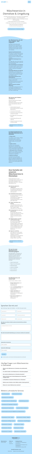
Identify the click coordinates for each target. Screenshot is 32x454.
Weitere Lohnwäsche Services (12, 391)
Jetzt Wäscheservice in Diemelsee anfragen (16, 29)
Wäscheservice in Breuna (6, 427)
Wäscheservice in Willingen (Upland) (8, 420)
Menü (29, 1)
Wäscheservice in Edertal (19, 424)
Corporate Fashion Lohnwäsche (22, 407)
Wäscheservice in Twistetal (7, 431)
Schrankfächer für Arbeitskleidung (21, 442)
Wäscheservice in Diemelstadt (20, 431)
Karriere (10, 442)
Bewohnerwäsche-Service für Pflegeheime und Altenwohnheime (13, 411)
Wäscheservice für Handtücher (7, 397)
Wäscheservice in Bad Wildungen (24, 420)
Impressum (11, 443)
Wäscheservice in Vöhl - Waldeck (8, 417)
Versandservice (18, 443)
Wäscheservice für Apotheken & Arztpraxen (9, 404)
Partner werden (3, 442)
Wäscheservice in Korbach (6, 424)
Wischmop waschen (5, 393)
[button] (16, 368)
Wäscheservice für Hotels (16, 393)
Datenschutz (10, 451)
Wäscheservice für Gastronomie (7, 407)
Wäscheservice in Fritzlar (18, 427)
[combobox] (16, 344)
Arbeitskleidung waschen (23, 400)
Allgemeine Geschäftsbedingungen (18, 451)
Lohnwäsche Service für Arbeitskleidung (9, 400)
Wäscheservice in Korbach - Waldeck (23, 417)
